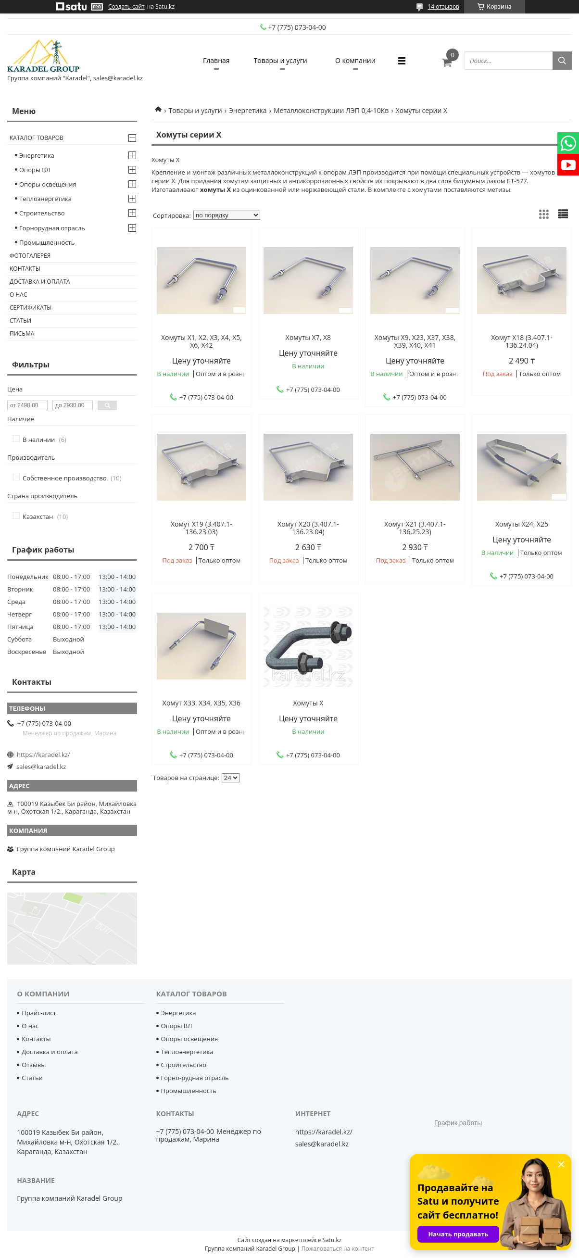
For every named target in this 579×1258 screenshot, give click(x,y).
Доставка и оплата (40, 281)
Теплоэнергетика (45, 198)
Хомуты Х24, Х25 (521, 524)
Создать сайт (126, 6)
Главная (216, 60)
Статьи (20, 320)
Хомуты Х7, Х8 (308, 337)
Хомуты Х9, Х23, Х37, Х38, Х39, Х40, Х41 (415, 341)
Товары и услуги (280, 60)
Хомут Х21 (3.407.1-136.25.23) (415, 528)
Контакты (25, 268)
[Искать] (562, 60)
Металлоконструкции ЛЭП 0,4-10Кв (331, 110)
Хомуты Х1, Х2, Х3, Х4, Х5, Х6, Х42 (201, 341)
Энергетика (248, 110)
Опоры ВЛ (34, 169)
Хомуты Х (308, 703)
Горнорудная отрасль (52, 228)
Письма (22, 333)
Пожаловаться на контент (338, 1249)
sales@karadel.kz (41, 766)
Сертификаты (31, 307)
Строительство (42, 213)
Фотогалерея (30, 256)
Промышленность (47, 242)
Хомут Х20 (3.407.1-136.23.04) (308, 528)
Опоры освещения (47, 184)
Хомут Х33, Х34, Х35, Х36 (201, 703)
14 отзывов (443, 6)
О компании (355, 60)
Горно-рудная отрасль (195, 1077)
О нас (18, 294)
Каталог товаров (36, 138)
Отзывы (34, 1064)
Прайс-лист (39, 1012)
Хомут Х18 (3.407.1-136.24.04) (522, 341)
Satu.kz (331, 1240)
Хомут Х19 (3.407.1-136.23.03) (201, 528)
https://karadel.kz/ (43, 754)
